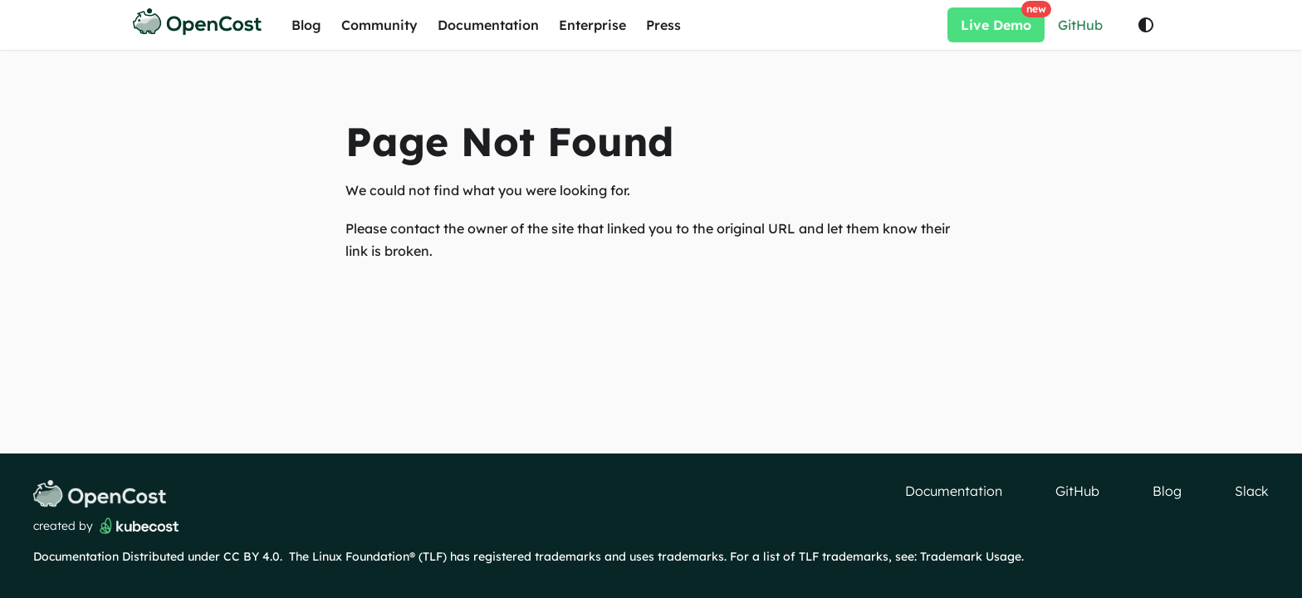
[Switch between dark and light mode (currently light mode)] (1146, 25)
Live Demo (1003, 20)
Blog (306, 25)
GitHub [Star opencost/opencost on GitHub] (1080, 25)
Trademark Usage (970, 556)
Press (663, 25)
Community (379, 25)
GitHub (1077, 491)
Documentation (488, 25)
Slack (1252, 491)
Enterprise (592, 25)
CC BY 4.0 (251, 556)
